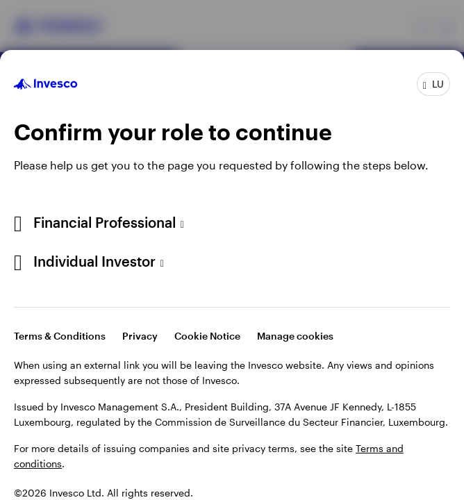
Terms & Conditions (60, 336)
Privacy (140, 336)
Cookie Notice (207, 336)
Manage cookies (295, 336)
